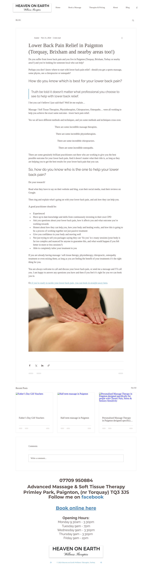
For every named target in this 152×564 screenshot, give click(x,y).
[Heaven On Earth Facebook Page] (137, 7)
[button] (133, 20)
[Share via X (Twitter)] (36, 365)
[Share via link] (48, 365)
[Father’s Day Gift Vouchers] (34, 403)
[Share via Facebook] (29, 365)
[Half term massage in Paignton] (76, 403)
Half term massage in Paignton (75, 418)
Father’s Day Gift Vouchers (31, 418)
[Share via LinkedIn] (42, 365)
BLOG (18, 20)
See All (133, 388)
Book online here (76, 508)
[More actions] (122, 37)
